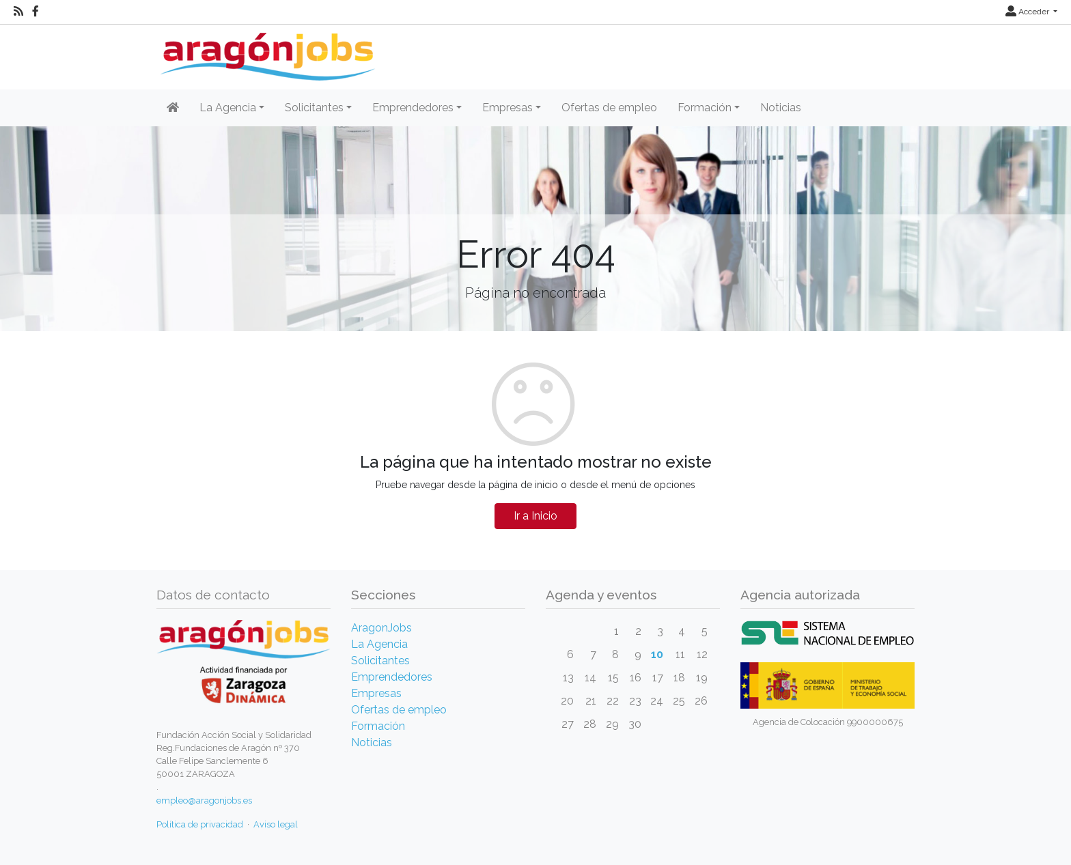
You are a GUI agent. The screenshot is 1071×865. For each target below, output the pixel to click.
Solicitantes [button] (314, 107)
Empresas (376, 693)
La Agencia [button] (227, 107)
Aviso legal (275, 824)
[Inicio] (266, 51)
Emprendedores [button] (413, 107)
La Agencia (379, 644)
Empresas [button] (507, 107)
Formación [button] (705, 107)
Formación (378, 726)
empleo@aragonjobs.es (204, 800)
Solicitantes (380, 660)
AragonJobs (381, 627)
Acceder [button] (1028, 11)
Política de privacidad (199, 824)
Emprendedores (391, 676)
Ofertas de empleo (609, 107)
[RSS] (18, 11)
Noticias (780, 107)
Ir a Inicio (535, 515)
